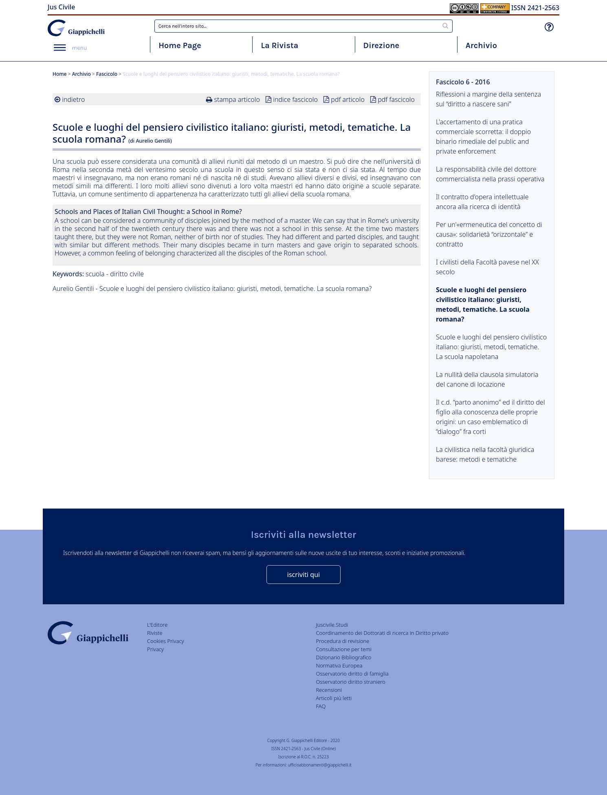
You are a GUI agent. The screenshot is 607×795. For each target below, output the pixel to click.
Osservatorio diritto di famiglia (352, 673)
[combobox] (303, 26)
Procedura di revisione (342, 641)
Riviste (155, 632)
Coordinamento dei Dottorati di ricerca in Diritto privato (382, 632)
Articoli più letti (334, 698)
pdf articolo (348, 99)
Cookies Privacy (165, 641)
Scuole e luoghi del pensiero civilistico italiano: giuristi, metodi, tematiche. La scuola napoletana (491, 347)
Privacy (155, 649)
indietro (73, 99)
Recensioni (329, 690)
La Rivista (279, 45)
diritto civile (127, 273)
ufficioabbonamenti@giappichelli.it (320, 765)
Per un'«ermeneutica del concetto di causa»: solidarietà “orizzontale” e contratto (489, 234)
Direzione (381, 45)
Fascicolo (106, 73)
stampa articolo (237, 99)
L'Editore (157, 624)
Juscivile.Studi (332, 624)
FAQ (320, 706)
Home (60, 73)
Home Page (179, 45)
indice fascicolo (295, 99)
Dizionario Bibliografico (343, 657)
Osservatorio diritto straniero (350, 681)
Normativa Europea (339, 665)
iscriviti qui (303, 574)
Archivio (481, 45)
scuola (95, 273)
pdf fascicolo (396, 99)
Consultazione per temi (343, 649)
